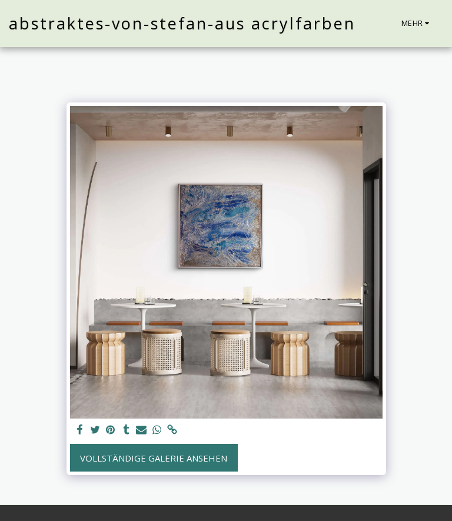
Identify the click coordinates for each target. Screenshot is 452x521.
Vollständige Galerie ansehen (153, 458)
